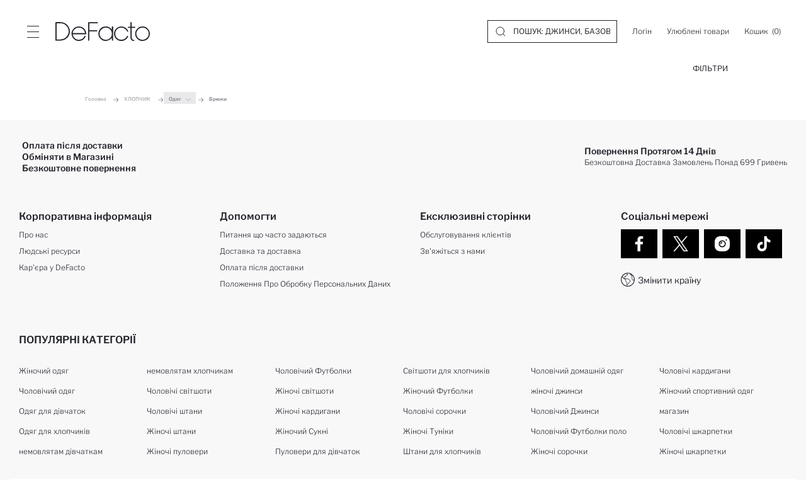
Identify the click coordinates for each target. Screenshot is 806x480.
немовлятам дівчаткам (61, 451)
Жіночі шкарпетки (692, 451)
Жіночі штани (171, 431)
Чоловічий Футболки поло (579, 431)
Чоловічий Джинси (565, 411)
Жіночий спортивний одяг (706, 391)
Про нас (33, 234)
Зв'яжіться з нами (452, 251)
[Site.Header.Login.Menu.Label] (32, 31)
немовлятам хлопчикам (190, 370)
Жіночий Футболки (438, 391)
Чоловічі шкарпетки (695, 431)
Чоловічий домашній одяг (577, 370)
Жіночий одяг (44, 370)
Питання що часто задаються (273, 234)
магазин (674, 411)
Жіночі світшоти (304, 391)
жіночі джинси (556, 391)
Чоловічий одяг (47, 391)
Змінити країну (669, 280)
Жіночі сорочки (559, 451)
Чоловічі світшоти (179, 391)
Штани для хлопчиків (442, 451)
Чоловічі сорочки (434, 411)
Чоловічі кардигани (694, 370)
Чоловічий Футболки (313, 370)
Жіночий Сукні (301, 431)
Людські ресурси (49, 251)
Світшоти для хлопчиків (446, 370)
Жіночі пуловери (177, 451)
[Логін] (642, 31)
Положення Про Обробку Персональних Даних (305, 284)
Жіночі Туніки (428, 431)
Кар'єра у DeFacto (52, 267)
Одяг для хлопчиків (54, 431)
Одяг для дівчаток (52, 411)
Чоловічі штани (174, 411)
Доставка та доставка (260, 251)
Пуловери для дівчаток (317, 451)
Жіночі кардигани (307, 411)
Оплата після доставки (262, 267)
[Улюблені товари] (698, 31)
